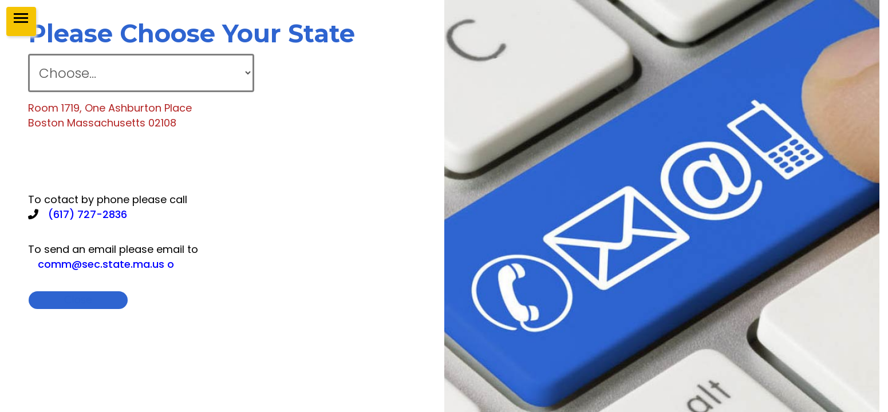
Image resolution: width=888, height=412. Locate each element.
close (177, 300)
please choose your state (191, 33)
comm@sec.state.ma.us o (106, 264)
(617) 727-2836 (87, 214)
